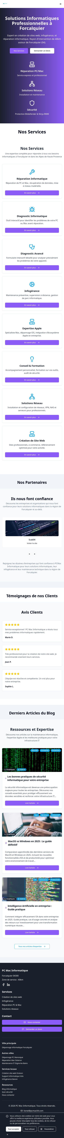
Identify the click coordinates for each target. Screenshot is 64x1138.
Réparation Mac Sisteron (12, 1060)
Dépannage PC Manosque (12, 1057)
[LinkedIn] (8, 984)
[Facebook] (3, 984)
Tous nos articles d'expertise (32, 946)
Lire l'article (32, 803)
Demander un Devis (42, 51)
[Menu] (60, 3)
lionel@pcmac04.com (32, 1110)
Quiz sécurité (7, 1092)
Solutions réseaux (10, 1009)
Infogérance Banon (10, 1079)
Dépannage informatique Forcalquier (17, 1047)
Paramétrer (47, 1129)
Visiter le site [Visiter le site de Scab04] (32, 543)
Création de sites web (12, 997)
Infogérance (7, 1001)
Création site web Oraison (12, 1073)
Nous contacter (32, 1022)
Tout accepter (13, 1129)
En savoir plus (32, 193)
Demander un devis (32, 1029)
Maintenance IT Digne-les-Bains (15, 1063)
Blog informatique (9, 1089)
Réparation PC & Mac (11, 1005)
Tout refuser (30, 1129)
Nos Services (19, 51)
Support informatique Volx (12, 1076)
